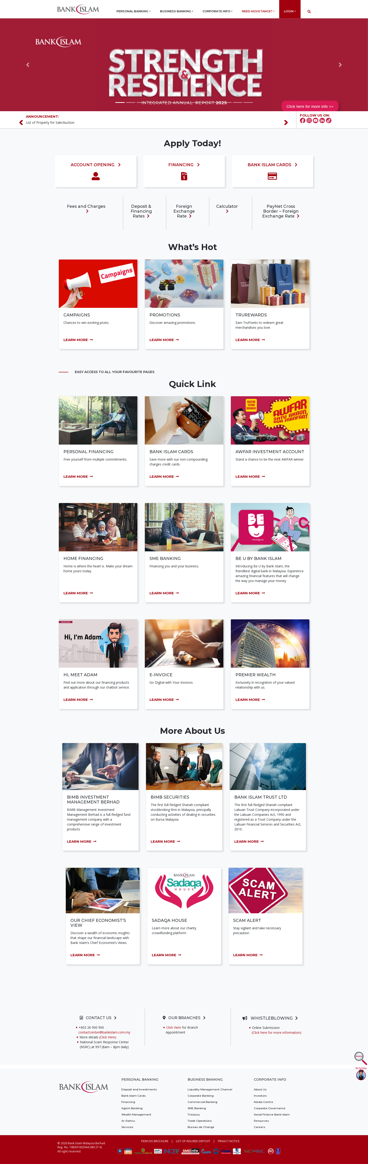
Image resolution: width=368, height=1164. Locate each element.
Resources (261, 1120)
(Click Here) (114, 1037)
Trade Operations (200, 1120)
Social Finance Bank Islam (272, 1114)
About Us (260, 1089)
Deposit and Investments (139, 1089)
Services (127, 1127)
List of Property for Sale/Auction (50, 122)
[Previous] (23, 122)
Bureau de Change (201, 1127)
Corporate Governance (269, 1108)
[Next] (288, 122)
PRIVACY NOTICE (228, 1141)
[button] (27, 64)
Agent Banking (132, 1108)
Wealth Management (136, 1114)
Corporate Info (216, 11)
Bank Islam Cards (133, 1095)
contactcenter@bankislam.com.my (104, 1032)
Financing (128, 1102)
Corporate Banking (201, 1095)
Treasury (194, 1114)
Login (289, 11)
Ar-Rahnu (128, 1120)
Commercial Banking (202, 1102)
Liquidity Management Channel (210, 1089)
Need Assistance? (257, 11)
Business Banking (175, 11)
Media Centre (263, 1102)
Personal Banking (132, 11)
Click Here (173, 1027)
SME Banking (197, 1108)
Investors (260, 1095)
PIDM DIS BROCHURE (154, 1141)
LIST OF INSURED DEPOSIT (193, 1141)
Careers (259, 1127)
